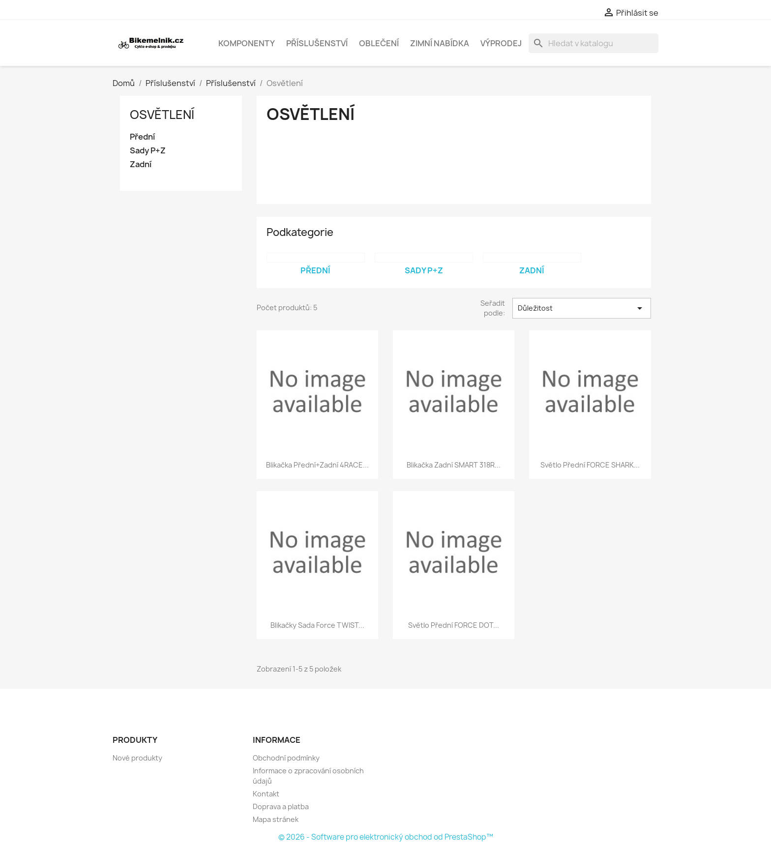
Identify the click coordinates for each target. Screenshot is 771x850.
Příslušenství (317, 43)
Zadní (140, 164)
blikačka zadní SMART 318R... (454, 464)
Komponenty (246, 43)
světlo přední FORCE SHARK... (590, 464)
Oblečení (379, 43)
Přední (142, 137)
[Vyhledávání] (593, 43)
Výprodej (501, 43)
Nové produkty (137, 757)
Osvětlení (162, 114)
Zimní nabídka (439, 43)
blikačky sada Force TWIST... (317, 625)
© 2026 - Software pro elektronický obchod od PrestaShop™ (385, 837)
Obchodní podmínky (286, 757)
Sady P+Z (148, 151)
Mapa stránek (275, 819)
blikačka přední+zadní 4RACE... (317, 464)
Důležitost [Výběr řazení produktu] (582, 308)
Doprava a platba (281, 806)
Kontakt (266, 793)
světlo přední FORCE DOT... (453, 625)
